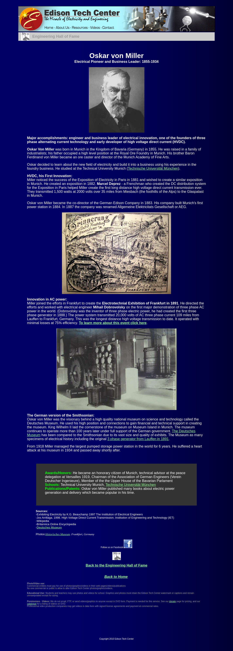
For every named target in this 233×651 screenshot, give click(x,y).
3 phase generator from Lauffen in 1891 (138, 439)
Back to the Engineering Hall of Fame (116, 565)
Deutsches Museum (49, 527)
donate (172, 601)
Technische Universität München (153, 168)
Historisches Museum (57, 534)
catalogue (31, 604)
